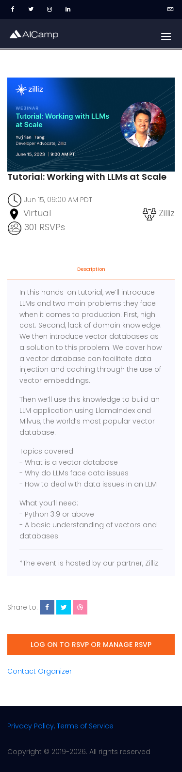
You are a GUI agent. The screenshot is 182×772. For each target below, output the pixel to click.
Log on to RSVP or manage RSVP (91, 644)
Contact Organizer (39, 671)
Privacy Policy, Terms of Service (60, 726)
